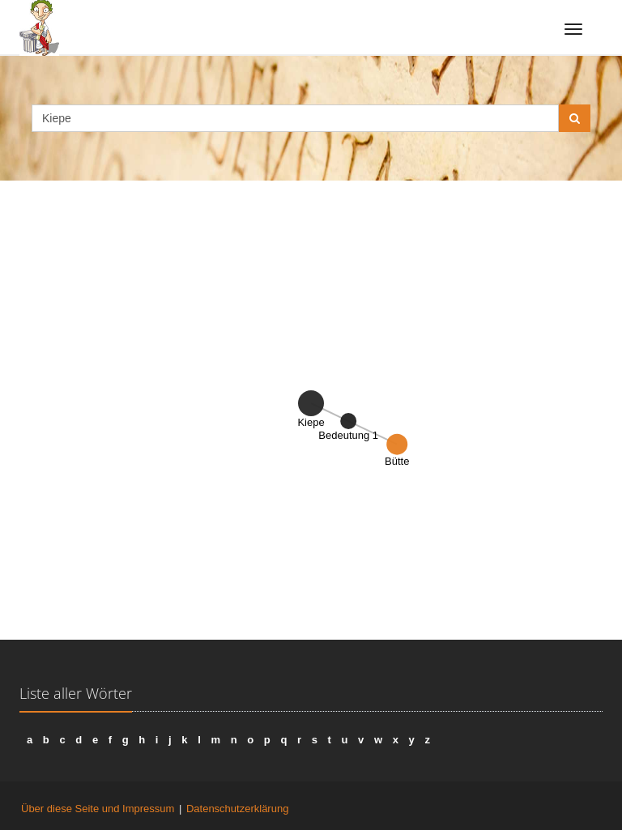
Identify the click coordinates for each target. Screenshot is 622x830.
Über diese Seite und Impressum (97, 808)
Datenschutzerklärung (237, 808)
